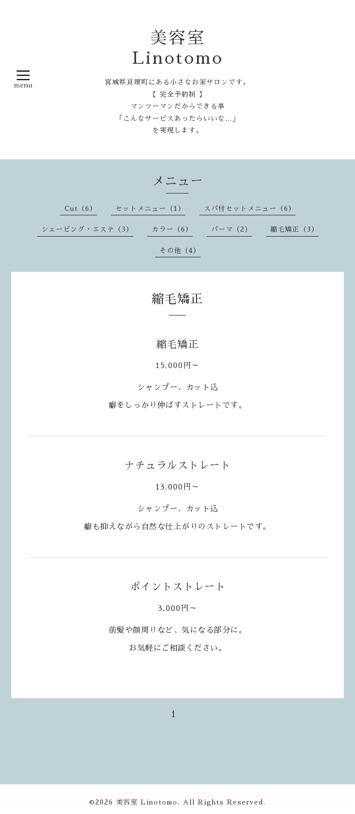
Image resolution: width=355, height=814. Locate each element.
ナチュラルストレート (177, 465)
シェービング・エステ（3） (87, 229)
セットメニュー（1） (150, 208)
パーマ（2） (231, 229)
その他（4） (180, 250)
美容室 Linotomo (147, 802)
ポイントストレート (178, 587)
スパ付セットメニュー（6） (250, 208)
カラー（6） (172, 229)
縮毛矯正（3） (294, 229)
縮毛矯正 (177, 345)
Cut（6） (80, 208)
